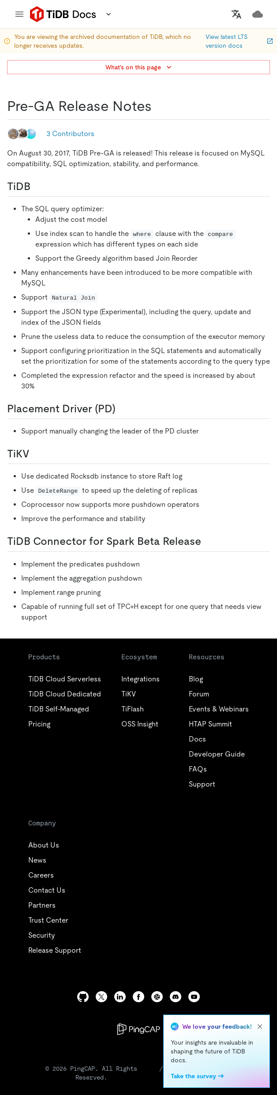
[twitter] (101, 997)
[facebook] (138, 997)
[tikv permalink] (36, 454)
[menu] (19, 14)
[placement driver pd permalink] (122, 408)
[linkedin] (120, 997)
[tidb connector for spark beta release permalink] (208, 541)
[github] (83, 997)
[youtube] (194, 997)
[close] (260, 1026)
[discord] (175, 997)
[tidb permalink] (37, 186)
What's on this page (139, 67)
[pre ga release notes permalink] (158, 106)
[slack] (157, 997)
